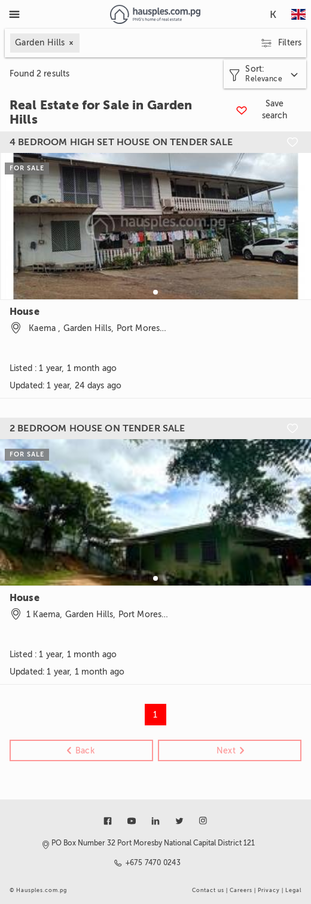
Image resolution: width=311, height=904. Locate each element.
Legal (293, 890)
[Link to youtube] (132, 821)
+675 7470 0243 (153, 863)
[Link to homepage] (155, 14)
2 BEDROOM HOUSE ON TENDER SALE (97, 428)
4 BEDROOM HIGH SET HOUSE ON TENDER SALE (121, 142)
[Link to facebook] (108, 821)
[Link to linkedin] (155, 821)
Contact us (208, 890)
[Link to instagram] (203, 821)
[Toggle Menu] (14, 14)
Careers (241, 890)
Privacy (269, 890)
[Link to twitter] (179, 821)
